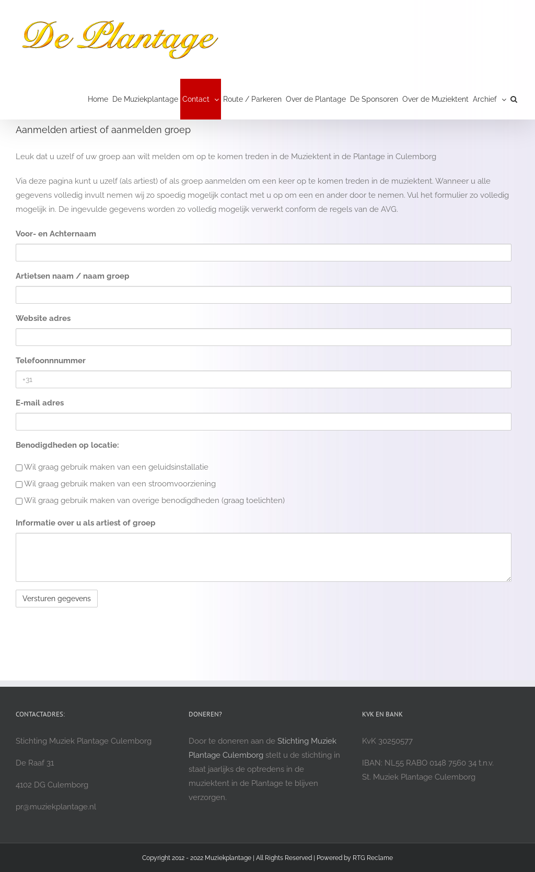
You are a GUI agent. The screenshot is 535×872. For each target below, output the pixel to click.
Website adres (43, 318)
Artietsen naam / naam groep (73, 276)
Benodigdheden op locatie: (67, 445)
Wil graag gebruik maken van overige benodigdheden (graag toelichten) (150, 500)
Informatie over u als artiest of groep (86, 523)
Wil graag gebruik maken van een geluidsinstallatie (112, 467)
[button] (513, 99)
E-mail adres (40, 403)
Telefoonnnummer (51, 360)
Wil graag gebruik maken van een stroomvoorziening (116, 483)
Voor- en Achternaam (56, 233)
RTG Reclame (373, 858)
